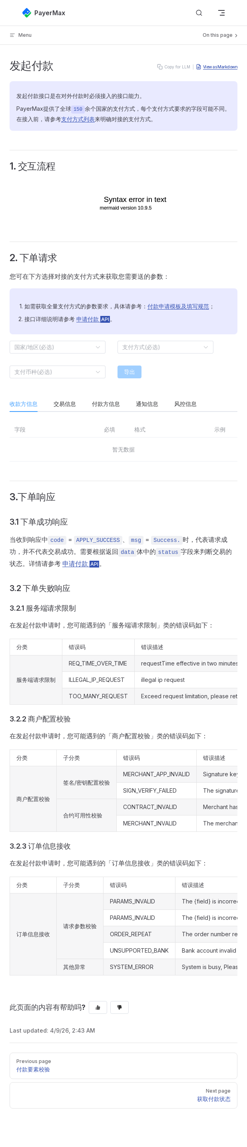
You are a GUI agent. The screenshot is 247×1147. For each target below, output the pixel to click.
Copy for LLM (173, 67)
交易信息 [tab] (65, 403)
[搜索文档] (199, 13)
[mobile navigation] (221, 13)
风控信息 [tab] (185, 403)
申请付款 (93, 319)
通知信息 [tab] (147, 403)
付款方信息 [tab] (106, 403)
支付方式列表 (78, 119)
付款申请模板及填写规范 (178, 306)
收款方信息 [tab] (24, 403)
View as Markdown (216, 67)
